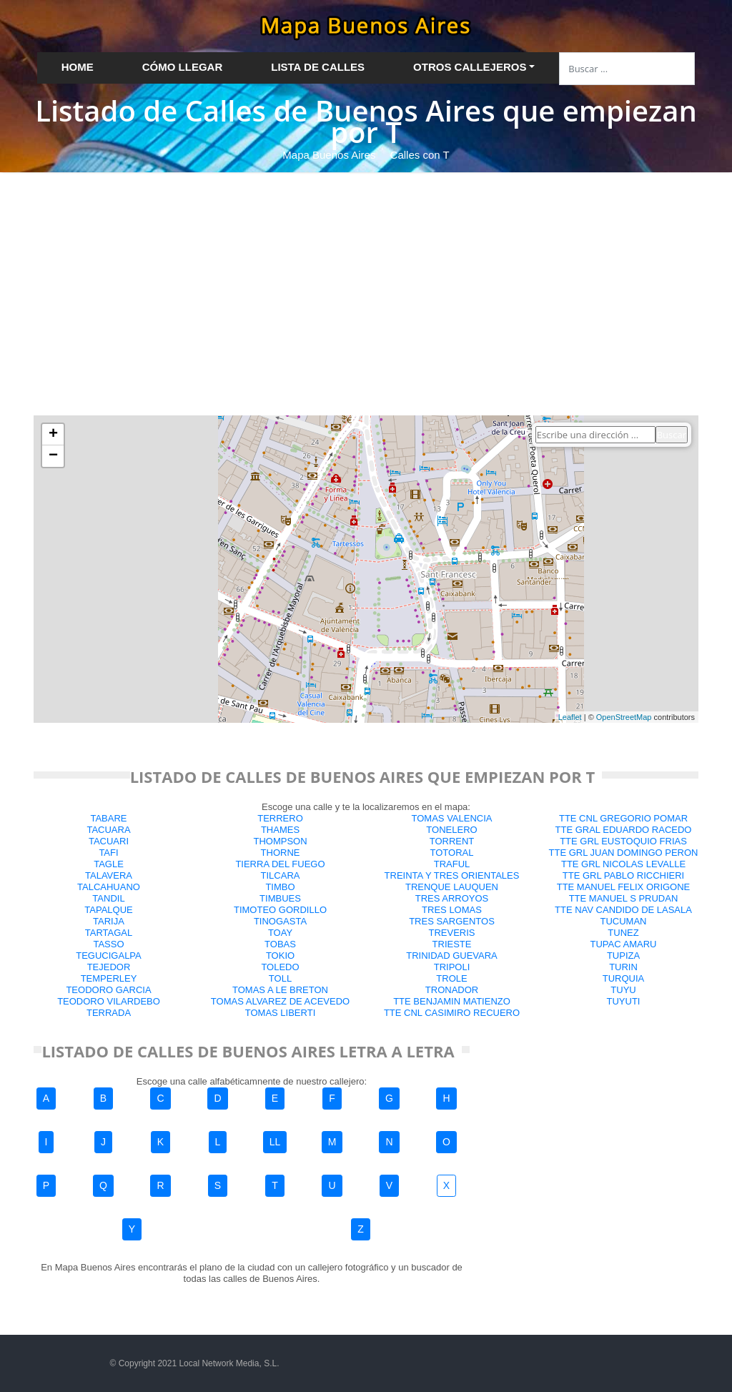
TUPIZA (623, 955)
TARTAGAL (108, 932)
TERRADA (108, 1012)
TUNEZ (623, 932)
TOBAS (280, 944)
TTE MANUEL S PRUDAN (623, 898)
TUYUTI (623, 1001)
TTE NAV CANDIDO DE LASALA (623, 909)
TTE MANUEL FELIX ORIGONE (624, 887)
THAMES (280, 829)
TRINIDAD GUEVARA (452, 955)
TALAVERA (108, 875)
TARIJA (108, 921)
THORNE (280, 852)
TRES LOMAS (452, 909)
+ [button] (53, 434)
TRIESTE (452, 944)
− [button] (53, 456)
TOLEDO (280, 967)
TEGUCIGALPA (109, 955)
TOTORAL (452, 852)
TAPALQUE (108, 909)
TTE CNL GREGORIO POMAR (623, 818)
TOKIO (280, 955)
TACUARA (108, 829)
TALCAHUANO (108, 887)
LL (275, 1141)
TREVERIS (451, 932)
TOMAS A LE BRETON (280, 989)
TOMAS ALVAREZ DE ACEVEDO (280, 1001)
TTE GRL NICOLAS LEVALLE (623, 864)
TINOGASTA (280, 921)
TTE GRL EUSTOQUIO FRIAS (623, 841)
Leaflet (570, 717)
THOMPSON (280, 841)
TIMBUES (280, 898)
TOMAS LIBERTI (280, 1012)
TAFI (108, 852)
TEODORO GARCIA (108, 989)
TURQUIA (624, 978)
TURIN (623, 967)
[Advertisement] (366, 279)
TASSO (108, 944)
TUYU (622, 989)
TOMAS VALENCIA (452, 818)
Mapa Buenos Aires (328, 155)
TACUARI (109, 841)
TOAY (280, 932)
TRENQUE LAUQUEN (451, 887)
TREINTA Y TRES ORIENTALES (452, 875)
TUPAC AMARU (623, 944)
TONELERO (451, 829)
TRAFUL (452, 864)
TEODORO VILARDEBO (108, 1001)
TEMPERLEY (109, 978)
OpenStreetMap (624, 717)
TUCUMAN (623, 921)
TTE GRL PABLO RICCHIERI (623, 875)
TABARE (108, 818)
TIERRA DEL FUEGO (280, 864)
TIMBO (280, 887)
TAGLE (109, 864)
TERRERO (280, 818)
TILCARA (280, 875)
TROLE (451, 978)
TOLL (280, 978)
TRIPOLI (452, 967)
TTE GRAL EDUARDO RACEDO (623, 829)
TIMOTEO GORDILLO (280, 909)
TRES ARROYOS (452, 898)
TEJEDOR (109, 967)
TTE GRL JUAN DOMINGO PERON (623, 852)
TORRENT (452, 841)
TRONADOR (451, 989)
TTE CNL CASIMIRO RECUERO (452, 1012)
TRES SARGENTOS (452, 921)
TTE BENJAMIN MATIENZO (451, 1001)
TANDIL (108, 898)
